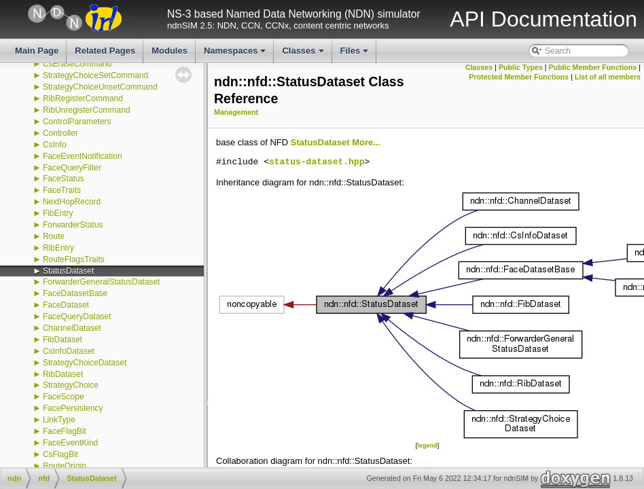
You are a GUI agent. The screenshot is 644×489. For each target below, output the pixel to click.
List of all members (608, 77)
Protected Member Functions (519, 77)
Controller (60, 133)
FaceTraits (62, 190)
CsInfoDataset (68, 351)
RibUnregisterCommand (86, 110)
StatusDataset (68, 271)
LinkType (59, 419)
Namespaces (236, 54)
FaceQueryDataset (77, 316)
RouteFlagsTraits (74, 259)
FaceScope (63, 396)
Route (54, 236)
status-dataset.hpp (316, 162)
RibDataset (63, 374)
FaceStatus (63, 178)
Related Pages (105, 51)
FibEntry (58, 213)
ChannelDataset (72, 328)
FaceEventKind (70, 443)
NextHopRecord (72, 201)
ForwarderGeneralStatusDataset (101, 282)
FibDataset (62, 339)
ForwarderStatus (73, 225)
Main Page (36, 51)
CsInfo (55, 144)
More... (366, 142)
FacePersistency (73, 408)
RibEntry (58, 248)
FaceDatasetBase (75, 293)
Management (236, 112)
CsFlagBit (60, 454)
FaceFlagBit (64, 431)
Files (355, 54)
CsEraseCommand (77, 64)
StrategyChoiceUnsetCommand (100, 87)
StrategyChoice (71, 385)
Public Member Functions (593, 67)
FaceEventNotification (82, 156)
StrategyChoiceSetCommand (95, 75)
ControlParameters (77, 121)
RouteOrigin (64, 466)
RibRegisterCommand (83, 98)
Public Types (521, 67)
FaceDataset (66, 305)
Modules (169, 51)
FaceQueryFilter (72, 168)
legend (427, 445)
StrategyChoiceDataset (84, 362)
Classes (303, 54)
